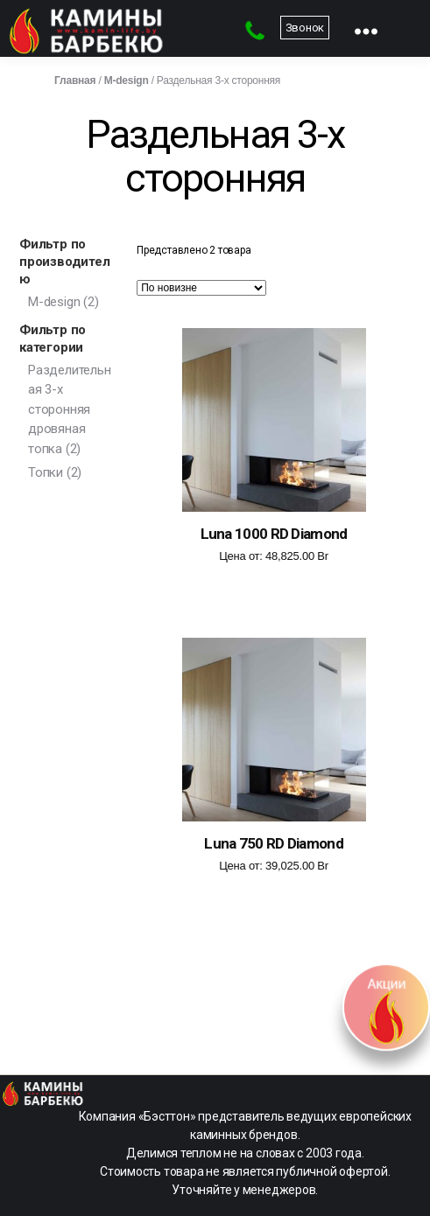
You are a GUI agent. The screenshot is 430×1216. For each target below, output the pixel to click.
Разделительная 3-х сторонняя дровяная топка (69, 409)
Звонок (305, 27)
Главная (74, 80)
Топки (45, 472)
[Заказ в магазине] (201, 288)
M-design (126, 80)
